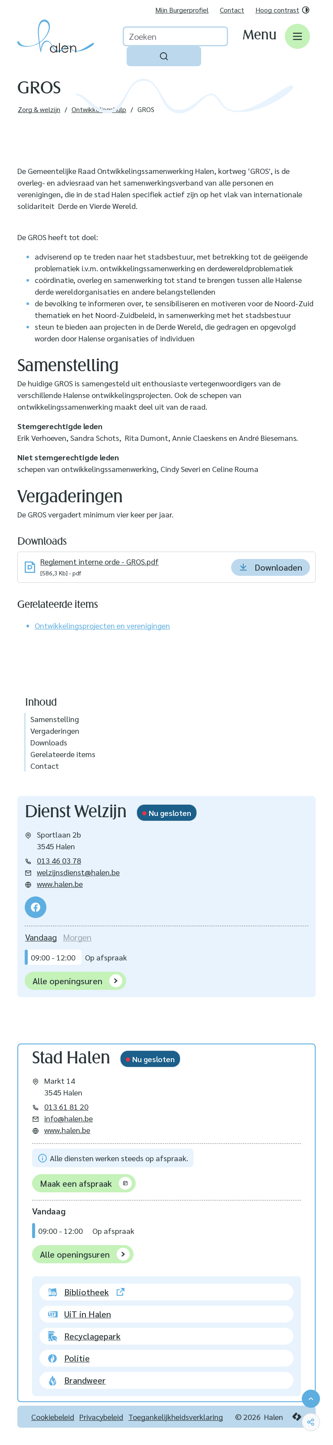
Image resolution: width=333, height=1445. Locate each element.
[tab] (41, 937)
